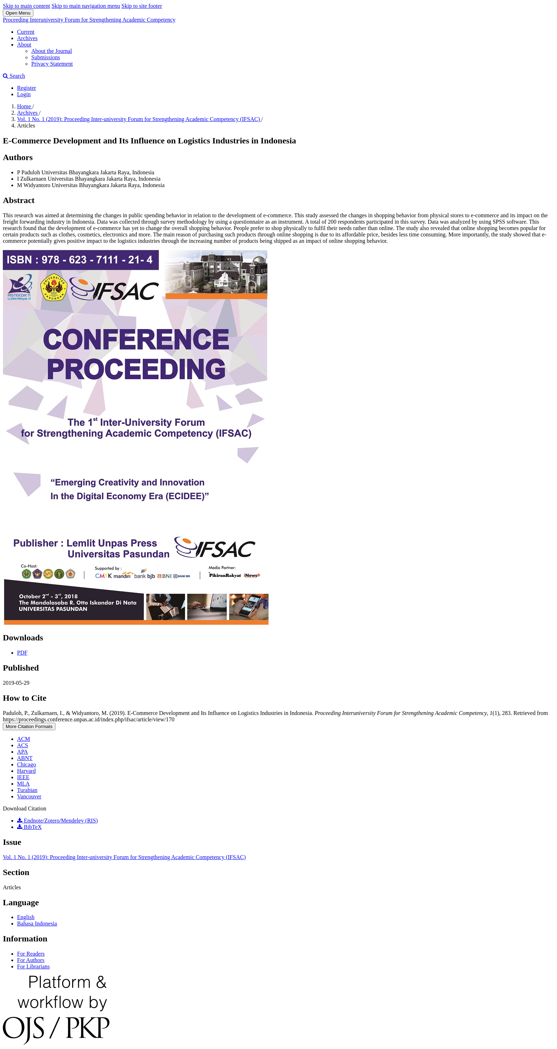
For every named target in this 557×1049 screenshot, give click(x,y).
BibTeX (29, 827)
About (24, 45)
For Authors (30, 960)
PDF (22, 653)
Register (26, 88)
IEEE (23, 777)
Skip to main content (26, 6)
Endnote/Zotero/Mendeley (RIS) (57, 821)
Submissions (45, 57)
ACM (23, 739)
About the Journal (51, 51)
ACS (22, 745)
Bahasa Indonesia (37, 923)
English (25, 917)
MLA (23, 784)
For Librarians (33, 966)
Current (25, 32)
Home (24, 106)
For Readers (31, 954)
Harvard (26, 771)
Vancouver (29, 796)
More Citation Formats (29, 726)
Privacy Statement (52, 64)
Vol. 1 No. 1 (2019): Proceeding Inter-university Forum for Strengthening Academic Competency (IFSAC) (139, 119)
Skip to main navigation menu (86, 6)
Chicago (26, 764)
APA (22, 752)
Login (24, 94)
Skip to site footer (141, 6)
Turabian (27, 790)
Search (14, 76)
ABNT (25, 758)
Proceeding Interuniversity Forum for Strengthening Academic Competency (89, 20)
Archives (27, 38)
